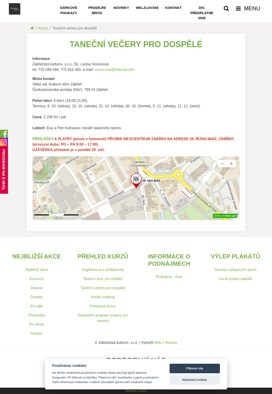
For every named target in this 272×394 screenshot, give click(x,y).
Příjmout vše (194, 368)
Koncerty (36, 279)
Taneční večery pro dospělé (103, 288)
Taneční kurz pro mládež (103, 279)
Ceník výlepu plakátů (235, 279)
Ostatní (37, 333)
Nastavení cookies (136, 390)
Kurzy (43, 28)
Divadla (37, 297)
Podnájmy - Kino (169, 277)
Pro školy (36, 324)
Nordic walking (103, 297)
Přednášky (36, 315)
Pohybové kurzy (103, 306)
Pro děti (36, 306)
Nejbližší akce (36, 270)
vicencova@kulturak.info (114, 70)
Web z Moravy (165, 343)
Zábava (37, 288)
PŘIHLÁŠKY (43, 139)
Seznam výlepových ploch (235, 270)
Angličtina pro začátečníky (103, 270)
